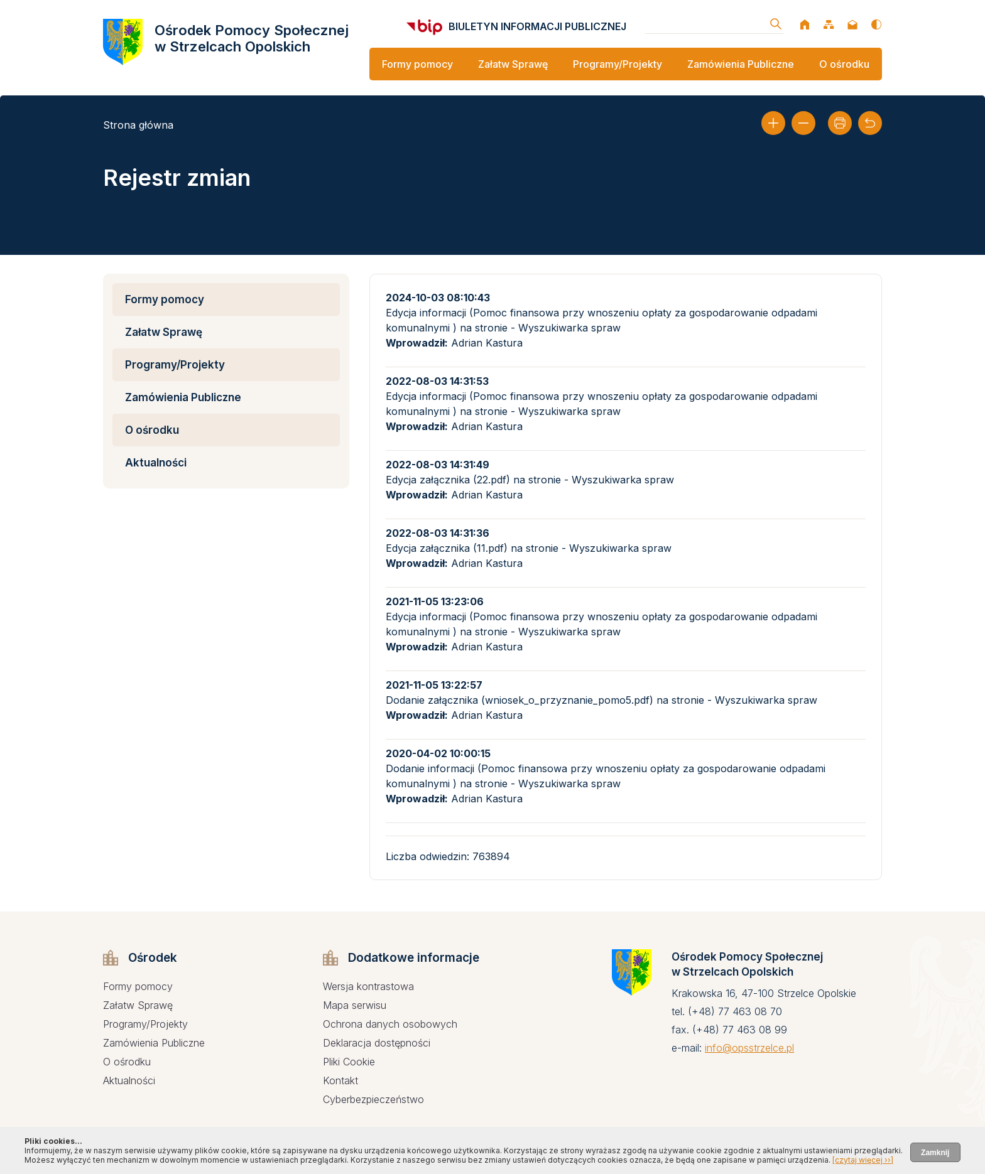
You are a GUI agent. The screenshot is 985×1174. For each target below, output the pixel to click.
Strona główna (138, 125)
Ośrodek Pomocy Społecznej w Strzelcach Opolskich (252, 38)
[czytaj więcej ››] (862, 1160)
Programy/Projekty (617, 64)
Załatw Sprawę (513, 64)
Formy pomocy (417, 64)
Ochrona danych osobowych (390, 1024)
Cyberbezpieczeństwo (373, 1099)
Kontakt (340, 1080)
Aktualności (156, 462)
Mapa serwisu (354, 1005)
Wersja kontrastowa (368, 986)
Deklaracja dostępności (376, 1043)
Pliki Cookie (349, 1061)
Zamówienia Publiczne (740, 64)
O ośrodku (844, 64)
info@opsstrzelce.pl (749, 1048)
